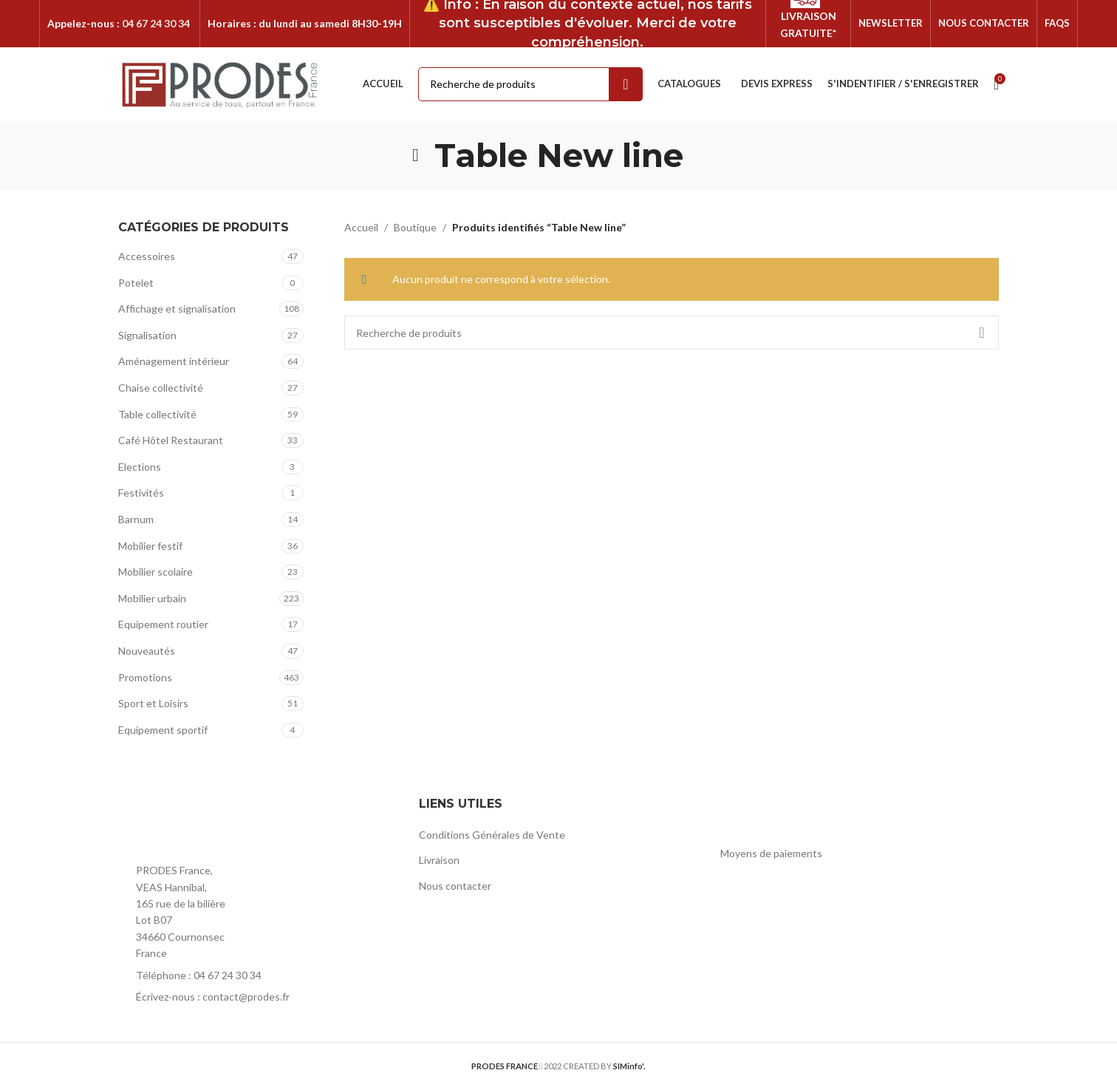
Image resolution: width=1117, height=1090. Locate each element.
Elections (139, 467)
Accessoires (146, 257)
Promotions (145, 678)
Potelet (136, 283)
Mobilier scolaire (155, 572)
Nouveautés (146, 651)
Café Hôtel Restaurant (170, 441)
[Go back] (415, 156)
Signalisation (147, 336)
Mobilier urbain (152, 599)
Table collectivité (157, 415)
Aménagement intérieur (173, 362)
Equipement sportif (163, 730)
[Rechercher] (672, 334)
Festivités (141, 494)
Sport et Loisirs (153, 704)
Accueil (361, 228)
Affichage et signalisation (177, 309)
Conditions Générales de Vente (492, 835)
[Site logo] (221, 84)
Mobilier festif (150, 546)
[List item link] (257, 976)
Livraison (439, 860)
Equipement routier (163, 625)
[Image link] (199, 825)
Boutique (415, 228)
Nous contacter (455, 886)
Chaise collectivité (160, 388)
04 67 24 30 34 (156, 23)
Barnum (136, 520)
